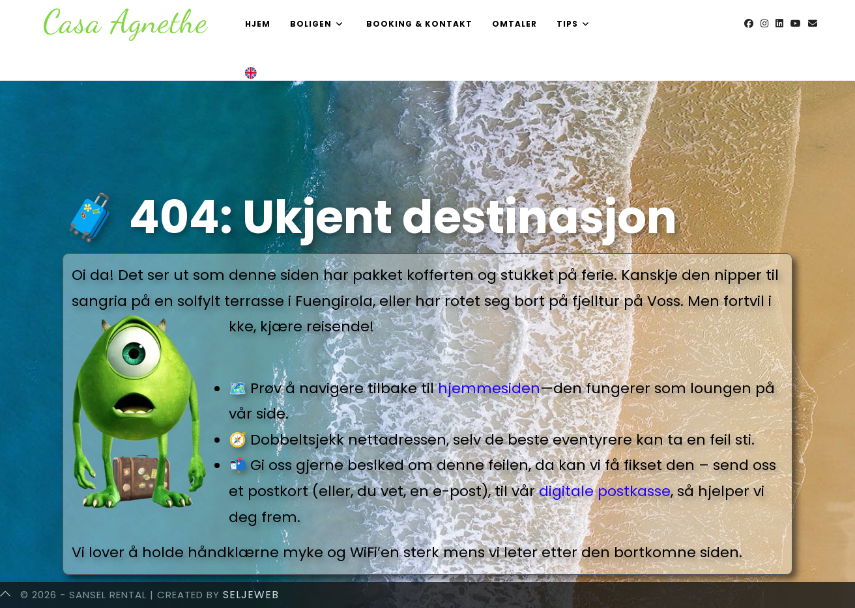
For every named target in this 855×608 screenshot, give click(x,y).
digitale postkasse (605, 491)
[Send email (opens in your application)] (812, 23)
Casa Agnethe (125, 21)
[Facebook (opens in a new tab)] (748, 23)
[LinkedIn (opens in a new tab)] (779, 23)
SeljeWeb (251, 594)
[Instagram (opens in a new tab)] (764, 23)
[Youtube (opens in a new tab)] (795, 23)
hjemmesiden (489, 388)
